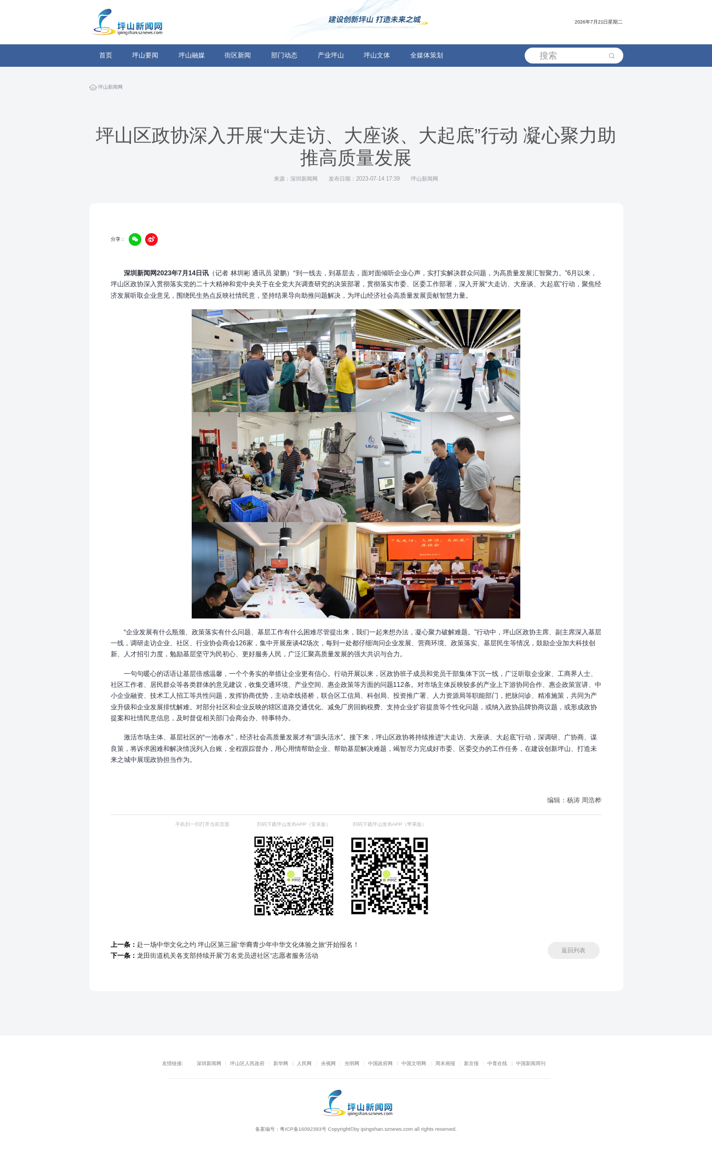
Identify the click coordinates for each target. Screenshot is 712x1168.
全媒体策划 (426, 55)
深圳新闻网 (209, 1063)
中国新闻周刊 (531, 1063)
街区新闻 (238, 55)
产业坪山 (331, 55)
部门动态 (284, 55)
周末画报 (445, 1063)
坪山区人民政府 (247, 1063)
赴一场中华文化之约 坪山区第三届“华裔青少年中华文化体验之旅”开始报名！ (235, 944)
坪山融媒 (192, 55)
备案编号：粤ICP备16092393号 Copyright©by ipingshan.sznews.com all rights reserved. (356, 1129)
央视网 (328, 1063)
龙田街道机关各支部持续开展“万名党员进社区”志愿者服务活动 (215, 955)
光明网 (351, 1063)
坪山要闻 (145, 55)
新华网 (280, 1063)
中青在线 (497, 1063)
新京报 (471, 1063)
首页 (105, 55)
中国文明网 (413, 1063)
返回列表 (573, 950)
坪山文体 (377, 55)
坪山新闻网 (110, 89)
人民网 (304, 1063)
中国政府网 (380, 1063)
